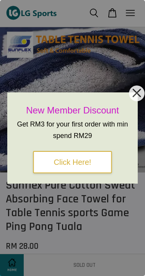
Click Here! (72, 162)
